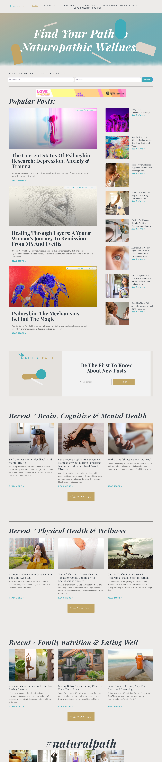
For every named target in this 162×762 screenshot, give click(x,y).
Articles (49, 5)
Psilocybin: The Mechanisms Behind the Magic (45, 316)
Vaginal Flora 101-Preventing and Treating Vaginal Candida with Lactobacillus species (78, 578)
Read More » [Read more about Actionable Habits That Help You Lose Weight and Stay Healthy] (138, 201)
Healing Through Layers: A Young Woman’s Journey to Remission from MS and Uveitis (51, 238)
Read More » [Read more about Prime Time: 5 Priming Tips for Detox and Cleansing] (115, 706)
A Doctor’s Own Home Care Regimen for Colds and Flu (31, 576)
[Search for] (41, 79)
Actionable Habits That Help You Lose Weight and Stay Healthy (141, 195)
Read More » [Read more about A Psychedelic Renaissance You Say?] (138, 115)
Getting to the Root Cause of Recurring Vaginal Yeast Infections (128, 576)
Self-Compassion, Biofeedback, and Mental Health (30, 461)
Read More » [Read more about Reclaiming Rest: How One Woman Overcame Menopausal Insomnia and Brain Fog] (138, 287)
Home (35, 5)
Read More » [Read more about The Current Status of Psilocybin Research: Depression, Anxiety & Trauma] (19, 180)
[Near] (108, 79)
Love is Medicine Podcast (87, 8)
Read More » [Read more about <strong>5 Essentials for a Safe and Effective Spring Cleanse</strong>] (16, 706)
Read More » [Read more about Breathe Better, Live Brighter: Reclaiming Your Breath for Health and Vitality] (138, 148)
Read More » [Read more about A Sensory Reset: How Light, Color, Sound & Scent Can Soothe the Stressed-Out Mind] (138, 259)
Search (148, 79)
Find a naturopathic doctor (120, 5)
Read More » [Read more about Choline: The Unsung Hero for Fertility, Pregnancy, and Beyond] (138, 228)
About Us (91, 5)
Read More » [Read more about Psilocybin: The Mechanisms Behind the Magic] (19, 333)
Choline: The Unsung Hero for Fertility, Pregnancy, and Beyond (141, 223)
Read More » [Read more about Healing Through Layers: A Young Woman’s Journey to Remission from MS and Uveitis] (19, 261)
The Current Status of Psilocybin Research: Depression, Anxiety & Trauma (51, 160)
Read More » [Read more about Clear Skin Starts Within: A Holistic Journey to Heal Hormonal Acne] (138, 311)
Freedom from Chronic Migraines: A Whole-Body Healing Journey (142, 168)
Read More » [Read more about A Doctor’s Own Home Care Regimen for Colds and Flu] (16, 598)
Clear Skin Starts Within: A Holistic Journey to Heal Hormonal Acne (142, 306)
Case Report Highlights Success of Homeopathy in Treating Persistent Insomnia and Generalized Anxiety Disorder (79, 464)
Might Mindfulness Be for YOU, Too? (130, 459)
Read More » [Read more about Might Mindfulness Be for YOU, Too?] (115, 486)
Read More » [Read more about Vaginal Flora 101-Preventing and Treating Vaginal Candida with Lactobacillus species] (65, 598)
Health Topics (70, 5)
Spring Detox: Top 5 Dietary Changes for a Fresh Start (80, 687)
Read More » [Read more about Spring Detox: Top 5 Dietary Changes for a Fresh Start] (65, 706)
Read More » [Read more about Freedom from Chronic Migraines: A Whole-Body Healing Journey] (138, 173)
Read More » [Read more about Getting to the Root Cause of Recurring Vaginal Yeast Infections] (115, 598)
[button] (152, 6)
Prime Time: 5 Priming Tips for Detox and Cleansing (126, 687)
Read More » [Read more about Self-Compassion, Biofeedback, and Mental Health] (16, 486)
